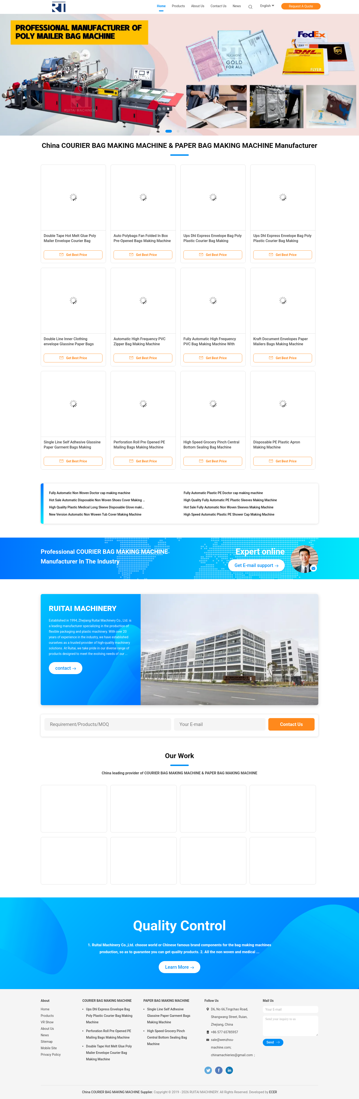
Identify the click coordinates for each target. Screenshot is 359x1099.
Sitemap (47, 1041)
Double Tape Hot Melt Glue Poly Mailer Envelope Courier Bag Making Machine (70, 240)
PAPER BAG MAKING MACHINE (166, 1000)
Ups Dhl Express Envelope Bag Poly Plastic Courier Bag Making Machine (212, 240)
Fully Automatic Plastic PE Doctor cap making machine (223, 494)
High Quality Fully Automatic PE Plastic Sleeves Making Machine (230, 501)
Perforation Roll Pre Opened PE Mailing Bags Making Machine (108, 1034)
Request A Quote (301, 6)
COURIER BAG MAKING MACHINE (107, 1000)
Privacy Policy (51, 1054)
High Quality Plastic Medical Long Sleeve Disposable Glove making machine (97, 508)
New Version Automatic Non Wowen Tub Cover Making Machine (95, 515)
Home (45, 1009)
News (45, 1035)
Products (47, 1016)
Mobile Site (49, 1048)
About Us (47, 1029)
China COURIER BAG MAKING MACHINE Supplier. (118, 1092)
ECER (273, 1092)
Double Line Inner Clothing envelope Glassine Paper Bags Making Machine (69, 344)
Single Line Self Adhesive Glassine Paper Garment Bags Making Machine (72, 447)
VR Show (47, 1022)
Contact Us (291, 724)
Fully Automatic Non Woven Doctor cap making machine (89, 494)
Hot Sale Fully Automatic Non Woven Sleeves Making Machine (228, 508)
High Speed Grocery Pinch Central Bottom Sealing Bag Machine (167, 1037)
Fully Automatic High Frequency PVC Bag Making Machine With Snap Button (209, 344)
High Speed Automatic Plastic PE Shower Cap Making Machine (229, 515)
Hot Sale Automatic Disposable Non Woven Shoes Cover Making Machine (97, 501)
